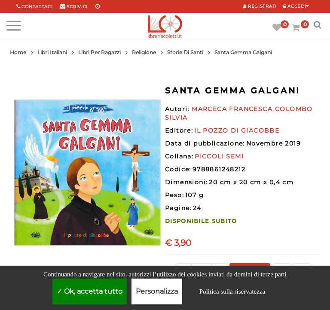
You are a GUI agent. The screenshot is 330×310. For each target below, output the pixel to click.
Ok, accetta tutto (89, 291)
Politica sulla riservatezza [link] (232, 291)
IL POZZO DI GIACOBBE (236, 130)
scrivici (77, 6)
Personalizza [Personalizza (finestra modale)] (157, 291)
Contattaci (36, 6)
